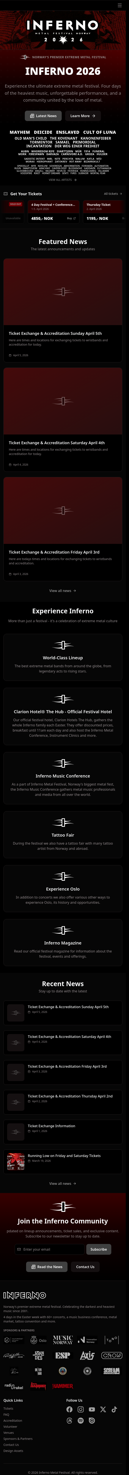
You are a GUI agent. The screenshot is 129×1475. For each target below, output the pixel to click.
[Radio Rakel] (13, 1386)
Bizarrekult (92, 161)
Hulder (102, 154)
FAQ (6, 1414)
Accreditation (12, 1420)
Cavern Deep (59, 168)
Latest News (43, 115)
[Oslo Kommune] (38, 1340)
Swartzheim (30, 168)
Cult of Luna (99, 132)
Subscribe (99, 1249)
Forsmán (87, 165)
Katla (90, 158)
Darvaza (52, 154)
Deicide (43, 132)
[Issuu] (92, 1421)
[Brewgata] (62, 1371)
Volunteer (10, 1427)
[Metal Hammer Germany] (38, 1386)
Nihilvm (43, 165)
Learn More (83, 115)
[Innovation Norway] (87, 1340)
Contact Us (85, 1266)
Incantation (39, 146)
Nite (57, 158)
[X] (103, 1409)
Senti (65, 173)
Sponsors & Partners (18, 1439)
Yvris (73, 173)
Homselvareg (88, 170)
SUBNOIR (84, 173)
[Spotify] (81, 1421)
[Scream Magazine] (111, 1371)
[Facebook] (69, 1409)
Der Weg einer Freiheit (77, 146)
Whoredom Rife (42, 151)
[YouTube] (92, 1409)
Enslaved (67, 132)
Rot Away (75, 161)
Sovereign (55, 165)
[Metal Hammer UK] (62, 1386)
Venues (8, 1433)
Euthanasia (104, 168)
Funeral (98, 151)
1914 (87, 151)
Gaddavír (89, 168)
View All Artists (63, 180)
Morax (30, 161)
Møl (50, 158)
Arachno (44, 168)
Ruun (17, 168)
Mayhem (20, 132)
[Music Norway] (62, 1340)
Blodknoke (75, 168)
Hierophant (45, 161)
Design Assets (13, 1451)
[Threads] (69, 1421)
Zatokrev (61, 161)
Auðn (25, 151)
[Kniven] (38, 1371)
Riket (37, 173)
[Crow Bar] (111, 1355)
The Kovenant (63, 138)
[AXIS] (87, 1355)
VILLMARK (103, 170)
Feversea (73, 170)
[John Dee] (38, 1355)
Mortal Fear (97, 173)
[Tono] (111, 1340)
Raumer (50, 170)
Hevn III (61, 170)
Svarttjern (65, 151)
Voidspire (26, 173)
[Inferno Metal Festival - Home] (63, 30)
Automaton (101, 165)
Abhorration (72, 165)
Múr (78, 151)
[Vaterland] (13, 1371)
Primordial (84, 142)
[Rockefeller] (13, 1355)
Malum (80, 158)
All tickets (113, 194)
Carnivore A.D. (72, 154)
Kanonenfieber (95, 138)
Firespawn (36, 154)
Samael (62, 142)
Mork (22, 154)
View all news (63, 590)
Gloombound (25, 170)
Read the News (46, 1266)
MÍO (99, 158)
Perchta (68, 158)
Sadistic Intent (34, 158)
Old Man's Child (31, 138)
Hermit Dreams (51, 173)
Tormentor (41, 142)
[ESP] (62, 1355)
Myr (33, 165)
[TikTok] (114, 1409)
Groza (89, 154)
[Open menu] (119, 5)
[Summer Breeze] (87, 1371)
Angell (39, 170)
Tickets (8, 1408)
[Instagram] (81, 1409)
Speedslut (23, 165)
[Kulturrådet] (13, 1340)
